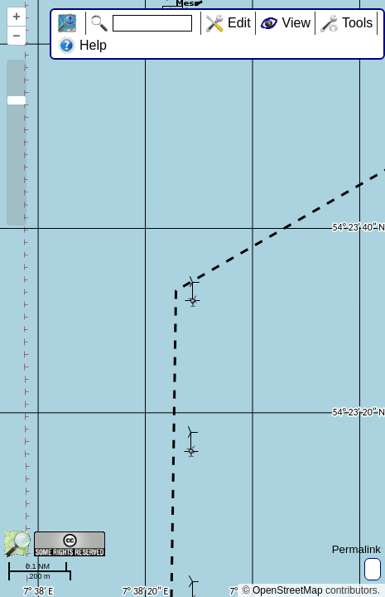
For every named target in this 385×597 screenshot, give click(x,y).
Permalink (356, 549)
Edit (239, 23)
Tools (357, 23)
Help (93, 45)
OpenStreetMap (288, 590)
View (296, 23)
